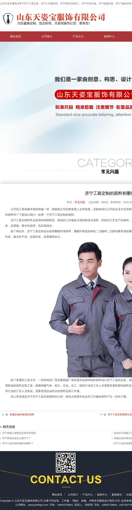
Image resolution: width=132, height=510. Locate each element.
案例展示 (117, 494)
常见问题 (82, 202)
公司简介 (46, 36)
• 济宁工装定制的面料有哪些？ (17, 443)
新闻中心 (109, 36)
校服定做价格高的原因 (22, 414)
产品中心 (78, 36)
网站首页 (15, 36)
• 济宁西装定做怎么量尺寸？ (15, 438)
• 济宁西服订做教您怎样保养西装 (18, 433)
